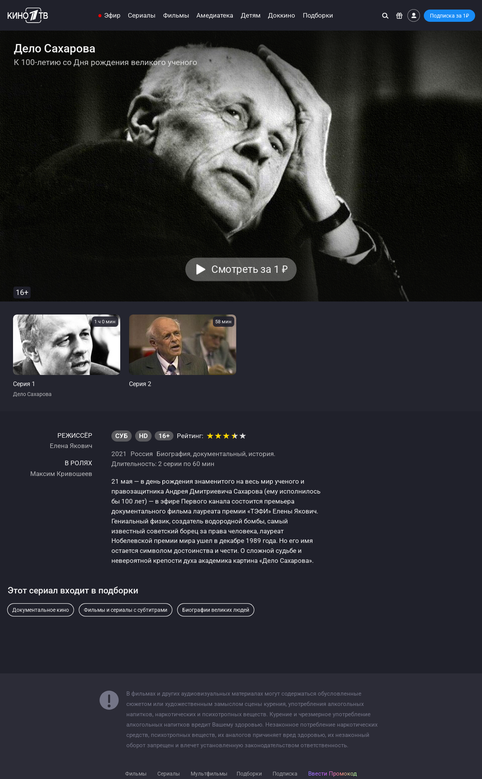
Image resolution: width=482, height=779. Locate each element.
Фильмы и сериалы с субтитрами (125, 610)
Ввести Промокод (332, 773)
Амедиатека (214, 15)
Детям (251, 15)
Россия (142, 454)
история (261, 454)
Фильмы (176, 15)
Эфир (112, 15)
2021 (119, 454)
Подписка (285, 774)
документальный (219, 454)
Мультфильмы (209, 774)
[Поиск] (385, 15)
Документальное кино (40, 610)
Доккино (281, 15)
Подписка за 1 (449, 16)
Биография (173, 454)
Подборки (318, 15)
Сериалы (141, 15)
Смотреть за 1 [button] (249, 269)
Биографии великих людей (215, 610)
